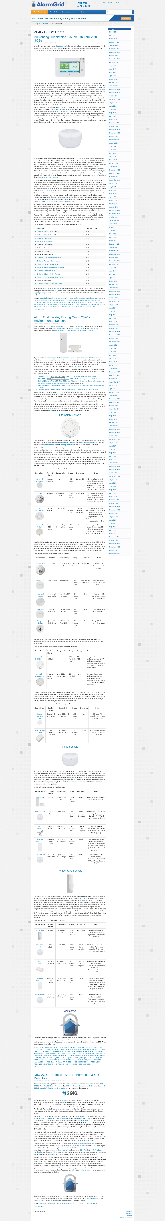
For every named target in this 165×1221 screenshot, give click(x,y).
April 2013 (112, 530)
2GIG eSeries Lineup (45, 1148)
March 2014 (113, 496)
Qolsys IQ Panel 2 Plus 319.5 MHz (50, 381)
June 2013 (112, 523)
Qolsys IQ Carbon (73, 1058)
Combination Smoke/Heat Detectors (45, 1055)
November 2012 (114, 547)
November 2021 (114, 214)
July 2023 (112, 146)
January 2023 (113, 166)
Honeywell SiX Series (58, 377)
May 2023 (112, 153)
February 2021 (114, 244)
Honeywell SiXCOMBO (49, 1060)
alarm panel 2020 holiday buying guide (61, 358)
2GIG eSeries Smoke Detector (44, 231)
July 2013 (112, 520)
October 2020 (113, 257)
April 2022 (112, 197)
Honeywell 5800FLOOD (79, 1060)
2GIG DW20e (72, 306)
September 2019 (114, 301)
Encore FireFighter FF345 (39, 716)
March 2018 (113, 362)
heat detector (83, 900)
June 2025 (112, 69)
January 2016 (113, 426)
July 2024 (112, 106)
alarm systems (62, 1150)
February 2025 (114, 82)
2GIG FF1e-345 (70, 304)
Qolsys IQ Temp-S (48, 1058)
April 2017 (112, 389)
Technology (37, 1058)
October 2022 (113, 177)
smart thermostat (64, 1100)
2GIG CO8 (40, 609)
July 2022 (112, 187)
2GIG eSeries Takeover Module (45, 271)
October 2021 (113, 217)
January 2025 (113, 86)
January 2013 (113, 540)
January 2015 (113, 463)
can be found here (48, 191)
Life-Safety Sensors (70, 414)
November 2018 (114, 335)
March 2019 (113, 321)
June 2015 (112, 449)
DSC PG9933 (40, 564)
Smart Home (51, 1203)
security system (80, 326)
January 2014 (113, 503)
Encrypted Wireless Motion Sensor (72, 298)
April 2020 (112, 278)
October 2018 (113, 338)
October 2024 (113, 96)
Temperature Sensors (70, 870)
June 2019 (112, 311)
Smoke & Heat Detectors (73, 1049)
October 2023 (113, 136)
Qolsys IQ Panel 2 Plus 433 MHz (49, 389)
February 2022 (114, 203)
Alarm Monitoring (39, 12)
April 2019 (112, 318)
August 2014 (113, 479)
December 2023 (114, 129)
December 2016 (114, 399)
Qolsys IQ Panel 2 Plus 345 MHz (49, 385)
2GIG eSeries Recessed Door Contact (47, 261)
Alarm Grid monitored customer (52, 288)
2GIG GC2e (50, 1118)
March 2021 (113, 241)
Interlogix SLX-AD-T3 (87, 1058)
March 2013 (113, 533)
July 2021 (112, 227)
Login (118, 2)
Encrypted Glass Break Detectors (49, 298)
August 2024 (113, 103)
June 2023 (112, 150)
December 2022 (114, 170)
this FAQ (59, 104)
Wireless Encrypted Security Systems (46, 300)
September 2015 (114, 439)
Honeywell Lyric (60, 328)
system (85, 85)
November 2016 (114, 402)
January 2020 (113, 288)
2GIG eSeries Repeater (42, 248)
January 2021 (113, 247)
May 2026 (112, 32)
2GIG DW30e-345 (82, 304)
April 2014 (112, 493)
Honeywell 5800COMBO (42, 1062)
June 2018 (112, 352)
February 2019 (114, 325)
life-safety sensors (60, 330)
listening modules (66, 445)
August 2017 (113, 385)
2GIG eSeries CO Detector (43, 235)
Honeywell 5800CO (94, 1060)
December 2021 (114, 210)
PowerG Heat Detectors (84, 1047)
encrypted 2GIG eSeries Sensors (63, 111)
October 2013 (113, 513)
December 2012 (114, 543)
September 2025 (114, 59)
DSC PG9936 (39, 493)
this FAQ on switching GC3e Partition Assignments (57, 201)
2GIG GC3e (62, 46)
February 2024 (114, 123)
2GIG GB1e (52, 306)
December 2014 (114, 466)
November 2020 (114, 254)
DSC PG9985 (40, 797)
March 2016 (113, 419)
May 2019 (112, 315)
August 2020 (113, 264)
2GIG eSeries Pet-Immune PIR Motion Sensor (50, 267)
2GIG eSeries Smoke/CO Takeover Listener (49, 284)
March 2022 (113, 200)
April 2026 (112, 35)
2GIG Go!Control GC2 (84, 1120)
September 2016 (114, 409)
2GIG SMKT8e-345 (95, 304)
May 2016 (112, 416)
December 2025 (114, 49)
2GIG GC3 (42, 1118)
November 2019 (114, 294)
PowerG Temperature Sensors (48, 1047)
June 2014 (112, 486)
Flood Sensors (70, 746)
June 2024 (112, 109)
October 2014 (113, 473)
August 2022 (113, 183)
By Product (44, 24)
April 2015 (112, 456)
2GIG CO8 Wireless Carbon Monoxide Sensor (80, 1086)
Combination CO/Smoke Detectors (52, 1051)
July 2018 (112, 348)
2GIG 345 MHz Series (88, 377)
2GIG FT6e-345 (62, 306)
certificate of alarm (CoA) (52, 408)
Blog (82, 12)
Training (62, 304)
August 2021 (113, 224)
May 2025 (112, 72)
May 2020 (112, 274)
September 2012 (114, 554)
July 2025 (112, 65)
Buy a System (54, 12)
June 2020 (112, 271)
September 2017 (114, 382)
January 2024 (113, 126)
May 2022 (112, 193)
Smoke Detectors (88, 1049)
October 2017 (113, 379)
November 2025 (114, 52)
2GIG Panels (84, 1150)
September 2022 (114, 180)
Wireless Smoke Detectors (73, 1051)
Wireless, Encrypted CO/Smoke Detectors (73, 300)
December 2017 (114, 372)
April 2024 (112, 116)
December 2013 (114, 506)
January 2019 (113, 328)
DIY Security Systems (51, 304)
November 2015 (114, 432)
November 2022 (114, 173)
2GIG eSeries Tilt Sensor (43, 238)
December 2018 (114, 331)
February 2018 (114, 365)
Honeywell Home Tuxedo (82, 1118)
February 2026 (114, 42)
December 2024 (114, 89)
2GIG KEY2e (43, 306)
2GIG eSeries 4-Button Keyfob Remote (47, 274)
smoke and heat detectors (66, 442)
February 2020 (114, 284)
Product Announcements (64, 1203)
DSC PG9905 (39, 930)
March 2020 (113, 281)
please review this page (50, 177)
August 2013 (113, 517)
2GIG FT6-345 (40, 854)
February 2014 (114, 500)
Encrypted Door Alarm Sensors (94, 298)
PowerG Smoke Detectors (67, 1047)
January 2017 (113, 395)
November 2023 (114, 133)
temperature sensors (86, 330)
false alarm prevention (74, 782)
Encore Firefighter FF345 (59, 1062)
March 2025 (113, 79)
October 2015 (113, 436)
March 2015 (113, 459)
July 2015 (112, 446)
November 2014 (114, 469)
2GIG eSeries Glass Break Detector (46, 264)
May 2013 (112, 527)
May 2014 (112, 490)
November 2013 (114, 510)
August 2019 (113, 304)
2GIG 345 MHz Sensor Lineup (76, 1146)
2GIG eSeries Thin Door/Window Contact (48, 258)
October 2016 (113, 405)
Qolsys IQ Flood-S (61, 1058)
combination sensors (49, 445)
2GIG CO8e (91, 306)
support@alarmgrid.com (42, 293)
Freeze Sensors (90, 1053)
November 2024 (114, 92)
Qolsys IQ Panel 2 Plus (76, 328)
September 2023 (114, 140)
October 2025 (113, 55)
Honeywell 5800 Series (73, 377)
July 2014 (112, 483)
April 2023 (112, 156)
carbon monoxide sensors (88, 442)
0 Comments (39, 309)
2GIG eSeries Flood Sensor (44, 241)
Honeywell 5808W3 (64, 1060)
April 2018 (112, 358)
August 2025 (113, 62)
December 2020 (114, 251)
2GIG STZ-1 (77, 1203)
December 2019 (114, 291)
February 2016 (114, 422)
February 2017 (114, 392)
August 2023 (113, 143)
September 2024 (114, 99)
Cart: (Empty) (107, 2)
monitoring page (85, 1170)
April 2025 (112, 76)
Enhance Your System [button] (70, 12)
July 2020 (112, 267)
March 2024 (113, 119)
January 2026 (113, 45)
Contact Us (128, 1211)
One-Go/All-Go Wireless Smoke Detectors (70, 1053)
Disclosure (128, 1216)
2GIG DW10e (81, 306)
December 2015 (114, 429)
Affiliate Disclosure (126, 1218)
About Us (129, 1213)
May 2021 (112, 234)
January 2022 (113, 207)
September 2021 (114, 220)
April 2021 (112, 237)
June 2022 (112, 190)
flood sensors (71, 330)
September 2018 (114, 341)
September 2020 (114, 261)
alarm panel (101, 89)
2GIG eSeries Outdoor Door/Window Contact (49, 277)
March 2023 (113, 160)
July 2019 (112, 308)
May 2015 (112, 453)
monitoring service (48, 1042)
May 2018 (112, 355)
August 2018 (113, 345)
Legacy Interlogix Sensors (60, 383)
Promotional (86, 1055)
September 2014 (114, 476)
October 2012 (113, 550)
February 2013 (114, 537)
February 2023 (114, 163)
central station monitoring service (64, 1168)
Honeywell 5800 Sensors (85, 385)
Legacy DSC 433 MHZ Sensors (87, 389)
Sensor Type (98, 173)
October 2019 (113, 298)
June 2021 (112, 230)
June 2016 (112, 412)
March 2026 (113, 39)
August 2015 (113, 442)
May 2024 (112, 113)
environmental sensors (59, 326)
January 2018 (113, 368)
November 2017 (114, 375)
